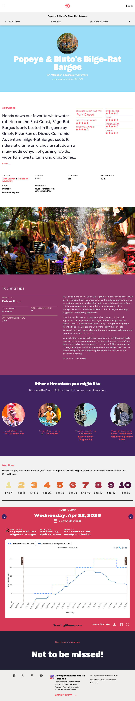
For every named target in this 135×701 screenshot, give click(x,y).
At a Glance (14, 21)
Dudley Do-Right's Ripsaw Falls (108, 326)
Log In (129, 6)
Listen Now (66, 695)
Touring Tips (55, 21)
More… (6, 163)
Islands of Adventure (76, 74)
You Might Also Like (99, 21)
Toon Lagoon (8, 178)
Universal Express (10, 192)
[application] (67, 580)
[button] (129, 21)
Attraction (56, 74)
